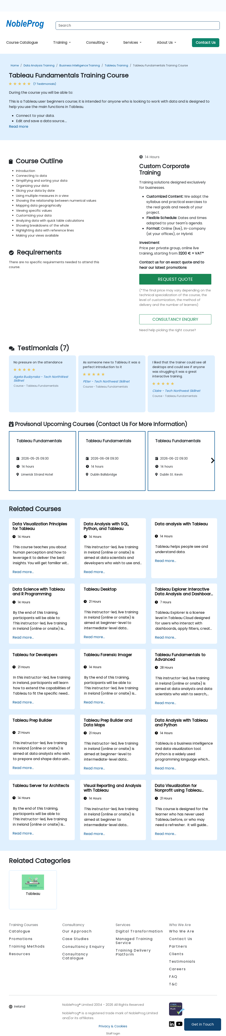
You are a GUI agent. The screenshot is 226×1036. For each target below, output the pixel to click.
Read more (18, 126)
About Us (165, 42)
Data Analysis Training (39, 65)
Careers (177, 969)
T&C (173, 984)
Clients (176, 953)
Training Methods (27, 946)
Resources (19, 953)
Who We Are (181, 931)
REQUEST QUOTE (175, 279)
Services (131, 42)
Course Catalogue (22, 42)
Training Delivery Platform (133, 952)
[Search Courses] (138, 25)
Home (15, 65)
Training (60, 42)
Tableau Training (116, 65)
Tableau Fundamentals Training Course (160, 65)
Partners (178, 946)
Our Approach (77, 931)
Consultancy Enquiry (83, 947)
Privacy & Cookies (113, 1026)
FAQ (173, 976)
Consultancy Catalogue (75, 956)
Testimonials (182, 961)
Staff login (113, 1033)
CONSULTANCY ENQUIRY (175, 319)
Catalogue (19, 931)
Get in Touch (203, 1024)
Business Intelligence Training (79, 65)
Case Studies (75, 938)
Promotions (21, 938)
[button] (211, 460)
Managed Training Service (134, 940)
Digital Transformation (139, 931)
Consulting (95, 42)
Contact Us (206, 42)
